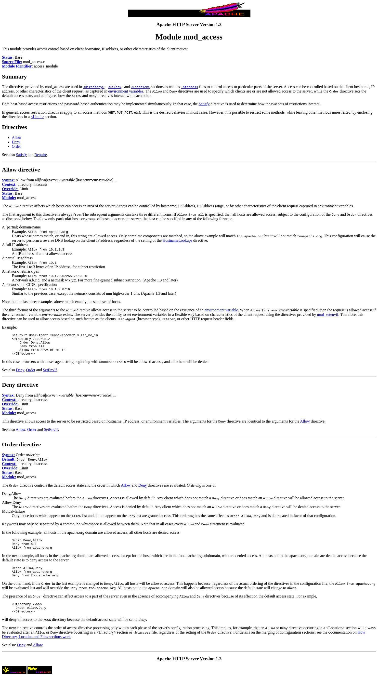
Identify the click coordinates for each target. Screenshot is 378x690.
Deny (16, 142)
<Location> (140, 87)
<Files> (114, 87)
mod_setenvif (327, 314)
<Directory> (93, 87)
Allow (17, 137)
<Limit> (37, 117)
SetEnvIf (50, 374)
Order (16, 146)
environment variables (125, 91)
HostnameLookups (177, 240)
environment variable (221, 310)
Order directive (21, 449)
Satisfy (204, 104)
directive (29, 169)
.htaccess (189, 87)
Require (40, 155)
